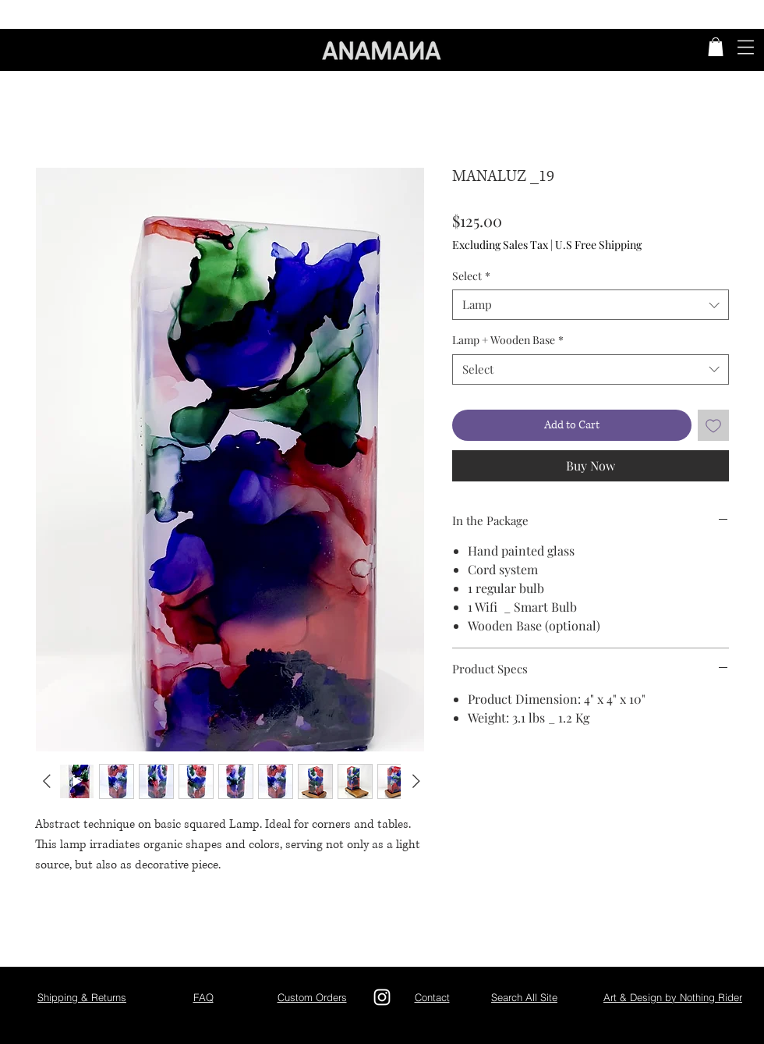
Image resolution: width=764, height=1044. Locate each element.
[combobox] (590, 304)
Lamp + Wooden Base (508, 339)
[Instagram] (382, 997)
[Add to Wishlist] (713, 425)
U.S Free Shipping (598, 244)
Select (471, 275)
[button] (715, 46)
